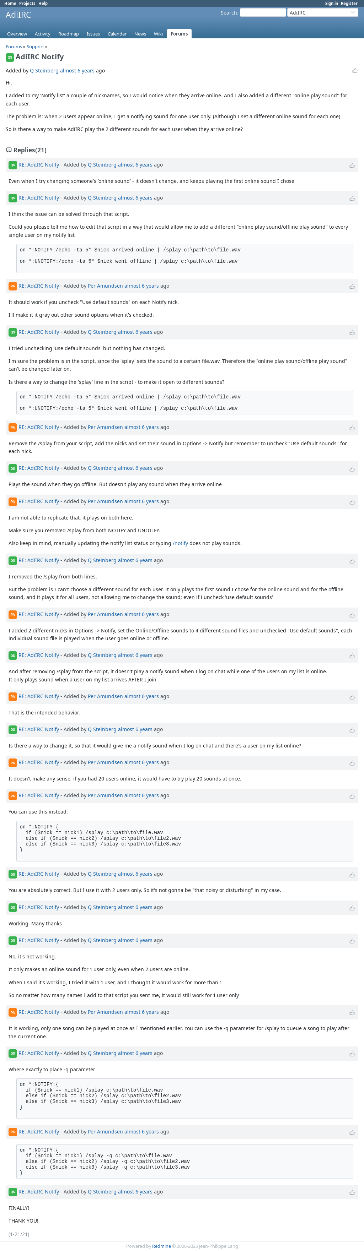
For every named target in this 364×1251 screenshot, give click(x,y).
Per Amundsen (105, 285)
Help (43, 3)
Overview (17, 34)
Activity (42, 34)
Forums (179, 34)
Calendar (117, 34)
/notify (180, 543)
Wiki (158, 34)
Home (10, 3)
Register (349, 3)
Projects (27, 3)
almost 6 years (77, 70)
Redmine (161, 1246)
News (140, 34)
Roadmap (68, 34)
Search (229, 12)
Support (35, 46)
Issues (93, 34)
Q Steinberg (44, 70)
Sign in (331, 3)
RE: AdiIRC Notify (38, 164)
